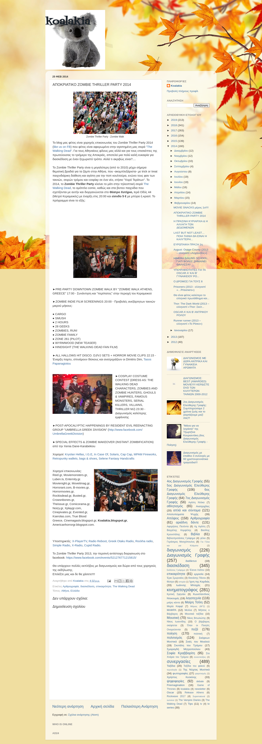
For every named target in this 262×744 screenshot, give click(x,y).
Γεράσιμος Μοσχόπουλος (181, 541)
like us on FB (62, 146)
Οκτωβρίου (181, 161)
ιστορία (182, 581)
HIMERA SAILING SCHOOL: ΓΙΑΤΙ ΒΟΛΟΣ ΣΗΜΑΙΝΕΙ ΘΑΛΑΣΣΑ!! (191, 261)
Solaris (114, 454)
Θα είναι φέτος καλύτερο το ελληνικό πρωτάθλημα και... (191, 297)
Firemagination (176, 685)
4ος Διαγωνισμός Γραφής (185, 481)
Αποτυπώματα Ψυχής (182, 514)
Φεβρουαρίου (182, 202)
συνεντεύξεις (200, 657)
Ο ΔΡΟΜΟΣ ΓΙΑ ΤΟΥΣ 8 (188, 281)
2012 (174, 342)
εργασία (198, 574)
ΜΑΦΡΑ (171, 610)
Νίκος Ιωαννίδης (176, 621)
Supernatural (199, 696)
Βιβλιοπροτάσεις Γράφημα (181, 538)
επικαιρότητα (103, 586)
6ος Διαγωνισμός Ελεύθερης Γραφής (188, 494)
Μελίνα (188, 610)
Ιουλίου (179, 176)
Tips (190, 703)
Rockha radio (144, 541)
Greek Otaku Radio (121, 541)
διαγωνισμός (179, 550)
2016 (174, 135)
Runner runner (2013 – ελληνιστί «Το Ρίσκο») (188, 322)
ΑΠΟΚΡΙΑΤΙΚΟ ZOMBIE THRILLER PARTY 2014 (190, 214)
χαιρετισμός (200, 673)
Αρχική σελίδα (102, 706)
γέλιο (203, 538)
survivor (170, 700)
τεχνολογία (172, 670)
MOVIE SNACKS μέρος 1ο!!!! (191, 207)
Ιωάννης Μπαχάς (188, 585)
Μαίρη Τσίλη (194, 602)
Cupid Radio (92, 545)
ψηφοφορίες (175, 681)
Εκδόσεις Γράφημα (176, 570)
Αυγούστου (181, 171)
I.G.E (89, 454)
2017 (174, 130)
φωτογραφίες (180, 673)
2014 (174, 146)
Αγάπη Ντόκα (196, 502)
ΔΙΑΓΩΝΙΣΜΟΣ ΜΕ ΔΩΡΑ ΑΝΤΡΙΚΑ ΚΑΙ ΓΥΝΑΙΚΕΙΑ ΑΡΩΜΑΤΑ (195, 363)
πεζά (194, 629)
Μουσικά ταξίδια (194, 613)
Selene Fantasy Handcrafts (116, 458)
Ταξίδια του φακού (194, 666)
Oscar (170, 692)
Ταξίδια (171, 665)
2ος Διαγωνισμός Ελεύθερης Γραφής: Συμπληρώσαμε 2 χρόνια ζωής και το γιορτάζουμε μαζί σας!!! (195, 409)
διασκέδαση (87, 586)
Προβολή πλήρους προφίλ (182, 91)
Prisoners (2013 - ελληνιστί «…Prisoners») (190, 288)
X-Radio (77, 545)
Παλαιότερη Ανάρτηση (139, 706)
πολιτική (198, 633)
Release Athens (194, 692)
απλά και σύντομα (186, 510)
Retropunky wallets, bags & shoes (75, 458)
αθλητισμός (175, 506)
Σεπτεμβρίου (182, 166)
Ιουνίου (179, 182)
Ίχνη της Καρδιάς (199, 581)
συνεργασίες (179, 661)
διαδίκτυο (191, 560)
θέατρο (170, 581)
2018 (174, 125)
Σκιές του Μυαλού (198, 641)
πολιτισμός (174, 637)
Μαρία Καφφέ (175, 606)
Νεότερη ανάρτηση (68, 706)
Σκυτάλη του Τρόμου (188, 645)
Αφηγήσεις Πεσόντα (178, 526)
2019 (174, 119)
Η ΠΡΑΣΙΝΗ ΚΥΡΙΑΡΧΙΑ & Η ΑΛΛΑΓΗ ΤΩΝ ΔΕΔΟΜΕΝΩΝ (191, 224)
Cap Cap (126, 454)
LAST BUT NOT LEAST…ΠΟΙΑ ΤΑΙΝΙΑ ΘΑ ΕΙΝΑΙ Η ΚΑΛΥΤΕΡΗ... (190, 236)
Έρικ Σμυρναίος (175, 578)
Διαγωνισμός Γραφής (188, 555)
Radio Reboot (98, 541)
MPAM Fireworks (145, 454)
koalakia (67, 21)
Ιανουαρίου (181, 330)
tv (201, 703)
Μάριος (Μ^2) (197, 606)
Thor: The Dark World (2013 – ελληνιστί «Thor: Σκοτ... (191, 305)
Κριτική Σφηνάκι (176, 594)
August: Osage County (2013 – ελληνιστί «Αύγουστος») (191, 251)
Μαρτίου (179, 197)
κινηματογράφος (182, 589)
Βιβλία (195, 534)
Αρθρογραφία (71, 586)
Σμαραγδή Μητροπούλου (183, 649)
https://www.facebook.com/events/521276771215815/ (101, 557)
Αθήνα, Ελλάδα (70, 590)
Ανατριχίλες (203, 506)
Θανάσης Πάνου (197, 578)
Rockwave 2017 (176, 696)
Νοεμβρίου (181, 155)
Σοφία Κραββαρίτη (181, 653)
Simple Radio (61, 545)
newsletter (200, 689)
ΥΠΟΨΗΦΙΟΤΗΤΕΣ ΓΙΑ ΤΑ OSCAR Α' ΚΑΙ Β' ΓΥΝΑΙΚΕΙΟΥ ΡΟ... (190, 273)
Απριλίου (180, 192)
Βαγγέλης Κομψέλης (179, 530)
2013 (174, 336)
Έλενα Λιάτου (197, 570)
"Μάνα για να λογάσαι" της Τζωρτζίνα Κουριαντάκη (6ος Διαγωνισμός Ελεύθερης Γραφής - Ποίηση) (187, 435)
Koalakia (176, 85)
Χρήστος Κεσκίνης (181, 677)
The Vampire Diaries (190, 700)
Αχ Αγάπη (199, 526)
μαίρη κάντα (173, 602)
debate (200, 681)
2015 (174, 140)
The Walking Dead (124, 586)
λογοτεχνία (193, 598)
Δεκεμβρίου (181, 150)
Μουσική (173, 617)
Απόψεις (173, 518)
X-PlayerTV (79, 541)
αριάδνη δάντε (187, 522)
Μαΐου (178, 187)
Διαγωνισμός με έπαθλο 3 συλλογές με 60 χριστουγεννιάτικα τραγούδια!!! (196, 457)
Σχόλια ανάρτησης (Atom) (83, 714)
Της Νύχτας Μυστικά (196, 669)
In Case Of (101, 454)
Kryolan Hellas (74, 454)
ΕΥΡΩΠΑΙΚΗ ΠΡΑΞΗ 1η (188, 244)
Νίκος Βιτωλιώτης (196, 618)
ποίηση (172, 633)
